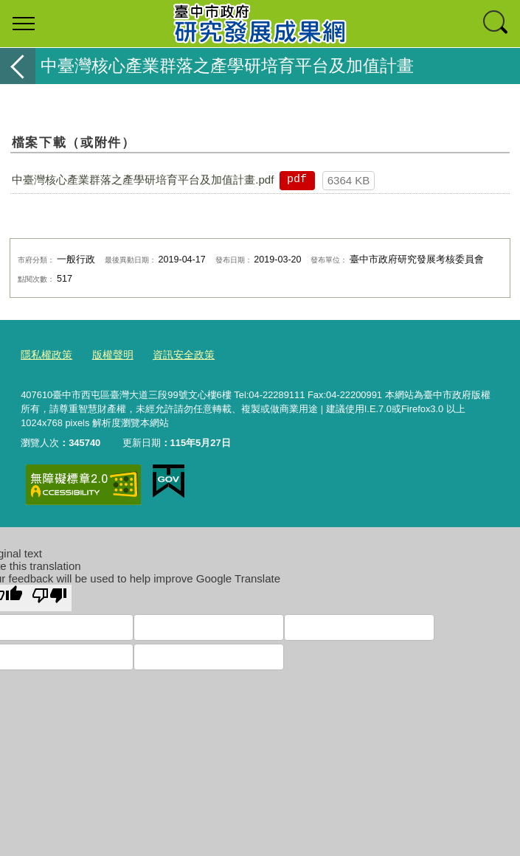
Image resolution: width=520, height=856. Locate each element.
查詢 (496, 23)
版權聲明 (108, 353)
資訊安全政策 (175, 353)
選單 (23, 23)
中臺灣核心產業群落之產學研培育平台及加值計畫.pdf (143, 179)
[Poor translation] (49, 595)
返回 (17, 66)
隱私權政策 (45, 353)
